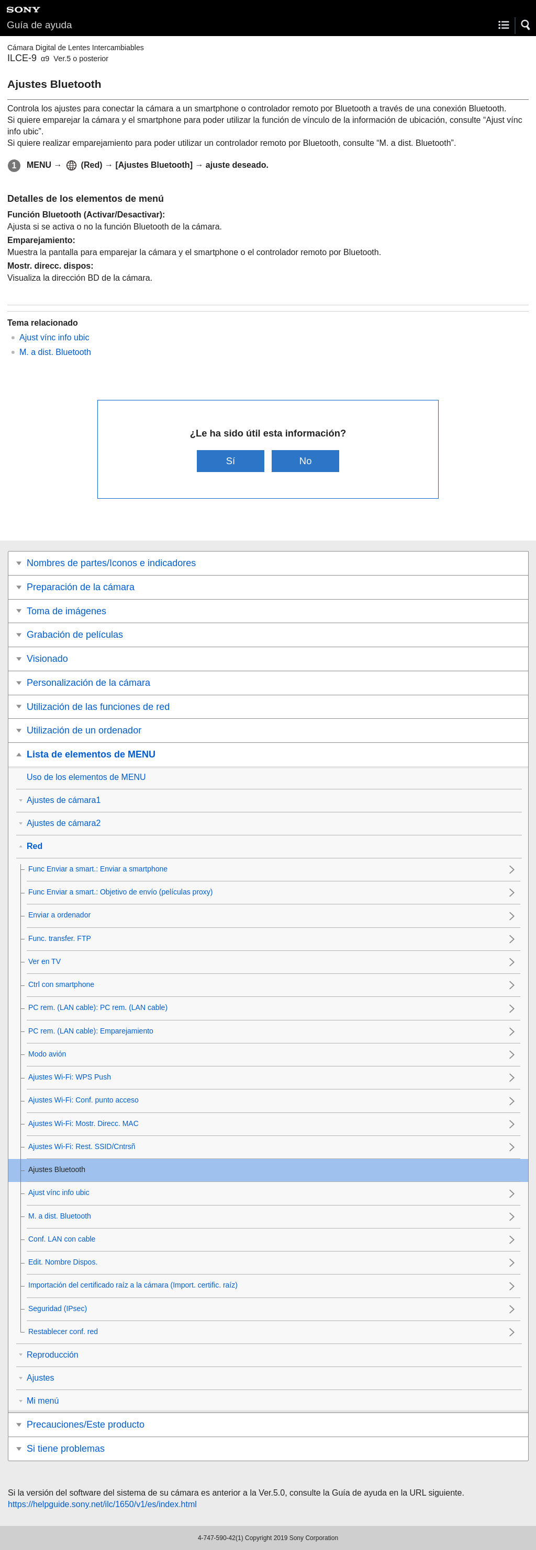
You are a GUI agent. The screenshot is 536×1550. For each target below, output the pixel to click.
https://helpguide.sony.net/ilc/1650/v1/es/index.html (102, 1504)
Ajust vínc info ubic (54, 337)
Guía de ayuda (39, 24)
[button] (526, 25)
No (305, 460)
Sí (230, 460)
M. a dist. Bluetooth (55, 352)
